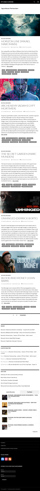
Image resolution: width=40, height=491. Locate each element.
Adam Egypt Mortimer (12, 138)
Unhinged (29, 246)
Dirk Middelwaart (17, 111)
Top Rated (29, 392)
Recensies (8, 38)
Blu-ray (3, 38)
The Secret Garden (15, 186)
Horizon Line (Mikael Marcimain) (15, 43)
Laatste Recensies (10, 392)
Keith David (10, 71)
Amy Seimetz (22, 138)
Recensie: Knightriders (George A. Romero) (11, 341)
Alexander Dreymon (11, 70)
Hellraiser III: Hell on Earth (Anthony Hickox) (12, 374)
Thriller (23, 246)
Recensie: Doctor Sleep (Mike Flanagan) (10, 338)
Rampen (17, 71)
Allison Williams (23, 70)
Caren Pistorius (10, 244)
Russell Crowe (6, 246)
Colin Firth (9, 184)
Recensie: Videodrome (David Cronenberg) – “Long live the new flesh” (18, 329)
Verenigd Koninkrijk (27, 186)
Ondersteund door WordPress (14, 489)
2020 (4, 70)
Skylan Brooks (26, 140)
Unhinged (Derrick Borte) (19, 218)
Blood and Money (18, 306)
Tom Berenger (21, 308)
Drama (4, 71)
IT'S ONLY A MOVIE (7, 2)
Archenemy (30, 138)
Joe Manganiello (16, 140)
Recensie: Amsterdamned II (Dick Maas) (16, 358)
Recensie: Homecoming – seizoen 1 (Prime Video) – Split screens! (17, 335)
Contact (3, 442)
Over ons (3, 445)
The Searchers (25, 71)
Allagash (9, 306)
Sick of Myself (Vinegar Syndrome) (9, 383)
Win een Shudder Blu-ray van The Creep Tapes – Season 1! (23, 364)
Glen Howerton (6, 140)
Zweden (15, 73)
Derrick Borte (19, 244)
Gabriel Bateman (29, 244)
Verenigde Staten (7, 73)
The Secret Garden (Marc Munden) (18, 155)
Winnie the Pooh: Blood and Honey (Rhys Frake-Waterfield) (15, 386)
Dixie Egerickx (17, 184)
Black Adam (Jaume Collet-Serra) (9, 377)
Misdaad (33, 306)
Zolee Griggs (33, 141)
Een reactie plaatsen (26, 47)
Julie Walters (32, 184)
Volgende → (23, 315)
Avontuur (31, 70)
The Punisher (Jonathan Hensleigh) (9, 380)
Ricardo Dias (15, 47)
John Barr (26, 306)
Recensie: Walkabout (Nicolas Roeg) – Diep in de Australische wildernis (18, 332)
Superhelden (6, 141)
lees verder (10, 66)
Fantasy (25, 184)
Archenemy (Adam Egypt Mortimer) (18, 107)
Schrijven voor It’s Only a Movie (9, 448)
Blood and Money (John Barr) (18, 279)
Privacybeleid (3, 489)
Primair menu (38, 2)
